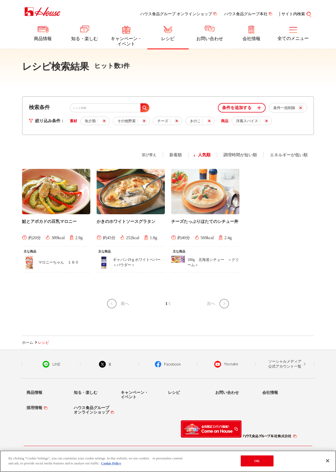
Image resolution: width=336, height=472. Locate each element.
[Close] (327, 462)
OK (257, 462)
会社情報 (251, 38)
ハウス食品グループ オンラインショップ (176, 14)
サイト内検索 (293, 14)
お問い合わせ (209, 38)
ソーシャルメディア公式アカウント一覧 (284, 364)
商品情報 (43, 38)
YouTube (226, 364)
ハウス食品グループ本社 (245, 14)
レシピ (168, 38)
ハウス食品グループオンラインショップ (91, 410)
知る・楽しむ (84, 38)
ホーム (27, 343)
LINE (51, 364)
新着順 (175, 155)
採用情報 (34, 408)
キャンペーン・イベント (126, 41)
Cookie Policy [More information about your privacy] (111, 465)
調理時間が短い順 (240, 155)
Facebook (168, 364)
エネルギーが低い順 (289, 155)
